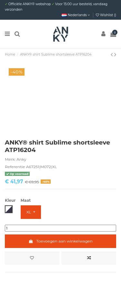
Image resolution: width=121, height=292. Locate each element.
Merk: (10, 159)
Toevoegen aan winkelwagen (60, 241)
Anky (21, 159)
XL (29, 212)
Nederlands (76, 15)
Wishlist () (106, 15)
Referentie (15, 166)
